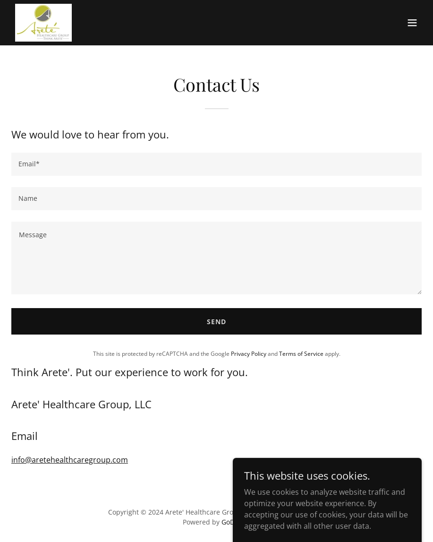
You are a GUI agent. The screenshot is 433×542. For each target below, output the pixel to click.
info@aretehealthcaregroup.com (69, 460)
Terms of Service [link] (301, 354)
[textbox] (216, 164)
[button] (412, 22)
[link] (43, 23)
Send (216, 321)
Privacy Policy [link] (248, 354)
